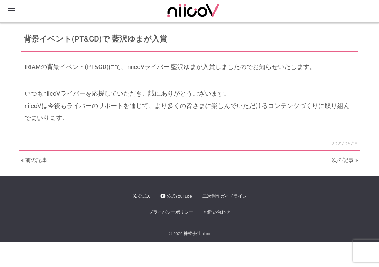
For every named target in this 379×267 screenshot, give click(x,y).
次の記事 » (345, 160)
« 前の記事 (34, 160)
